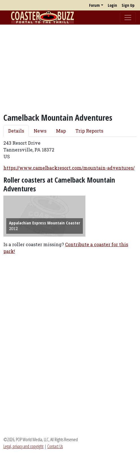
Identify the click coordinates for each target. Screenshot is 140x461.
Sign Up (128, 5)
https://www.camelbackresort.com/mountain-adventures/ (69, 168)
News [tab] (40, 131)
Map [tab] (61, 131)
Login (112, 5)
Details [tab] (16, 131)
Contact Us (55, 446)
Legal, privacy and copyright (23, 446)
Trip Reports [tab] (89, 131)
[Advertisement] (70, 68)
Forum (94, 5)
